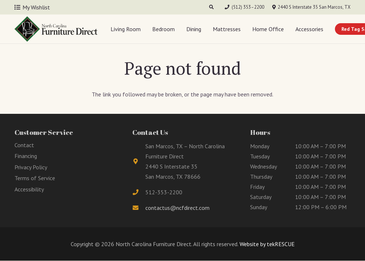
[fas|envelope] (138, 208)
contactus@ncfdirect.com (177, 207)
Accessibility (29, 189)
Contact (24, 145)
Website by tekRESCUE (266, 244)
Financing (25, 156)
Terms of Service (34, 178)
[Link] (56, 29)
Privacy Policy (30, 167)
